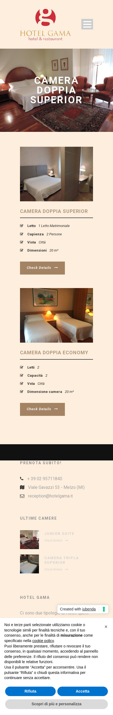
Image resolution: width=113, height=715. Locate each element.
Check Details (42, 268)
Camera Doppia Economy (54, 352)
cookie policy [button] (43, 641)
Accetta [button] (82, 691)
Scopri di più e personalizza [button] (56, 704)
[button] (106, 626)
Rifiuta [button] (30, 691)
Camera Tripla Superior (61, 560)
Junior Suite (59, 534)
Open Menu (87, 24)
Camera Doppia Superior (54, 211)
